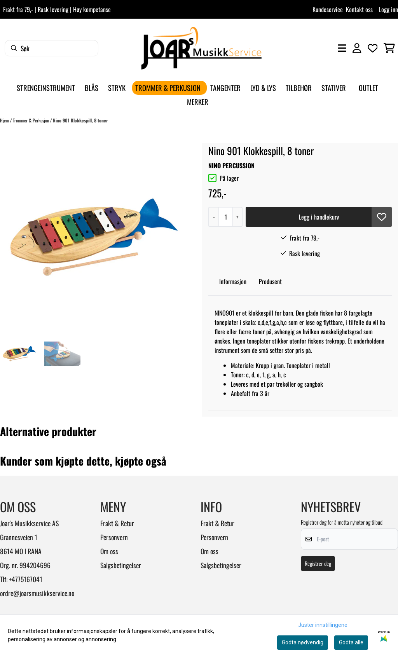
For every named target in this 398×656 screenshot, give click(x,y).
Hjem (5, 120)
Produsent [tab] (270, 281)
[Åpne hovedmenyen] (342, 48)
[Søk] (51, 48)
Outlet (368, 87)
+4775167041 (25, 579)
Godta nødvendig (302, 642)
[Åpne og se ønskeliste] (373, 48)
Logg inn (388, 9)
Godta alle (351, 642)
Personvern (114, 537)
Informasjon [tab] (232, 281)
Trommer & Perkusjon (31, 120)
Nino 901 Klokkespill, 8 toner (80, 120)
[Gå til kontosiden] (356, 48)
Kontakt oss (359, 9)
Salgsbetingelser (120, 565)
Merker (197, 101)
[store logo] (201, 48)
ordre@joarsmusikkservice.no (37, 593)
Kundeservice (327, 9)
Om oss (109, 551)
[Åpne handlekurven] (389, 48)
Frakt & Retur (117, 523)
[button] (381, 217)
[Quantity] (225, 217)
